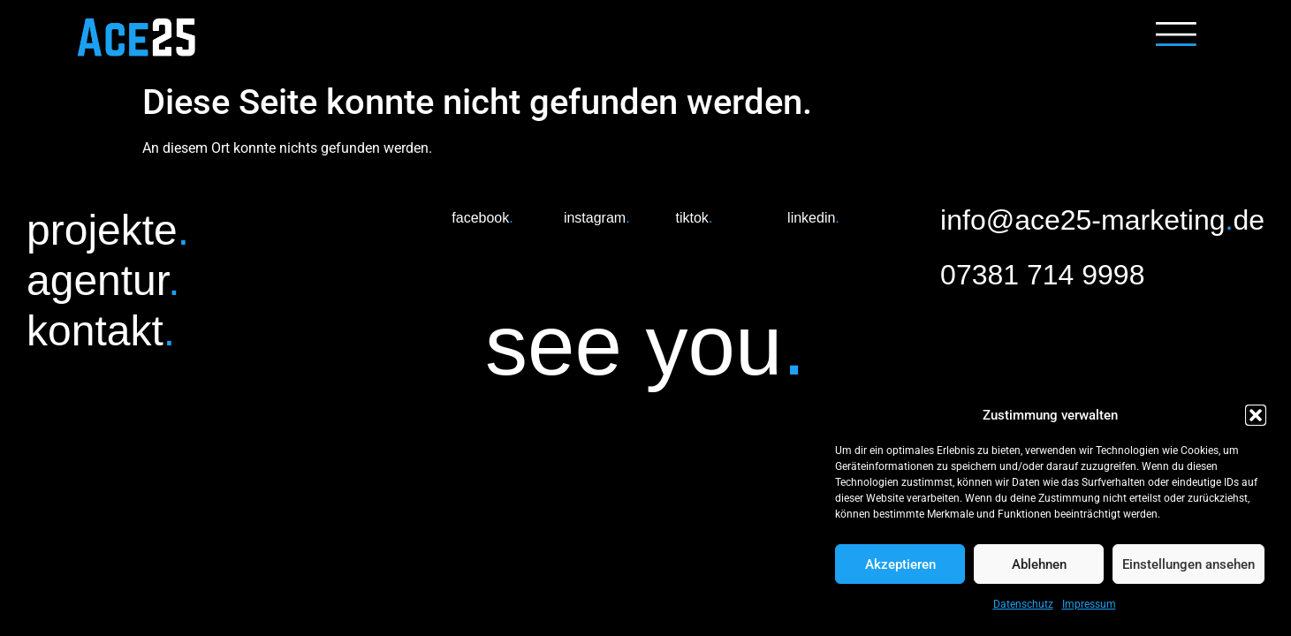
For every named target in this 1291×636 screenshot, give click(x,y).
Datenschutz (1023, 604)
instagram (597, 217)
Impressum (1089, 604)
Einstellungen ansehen (1188, 564)
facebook (482, 217)
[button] (1255, 415)
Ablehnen (1039, 564)
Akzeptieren (900, 564)
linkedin (813, 217)
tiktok (693, 217)
